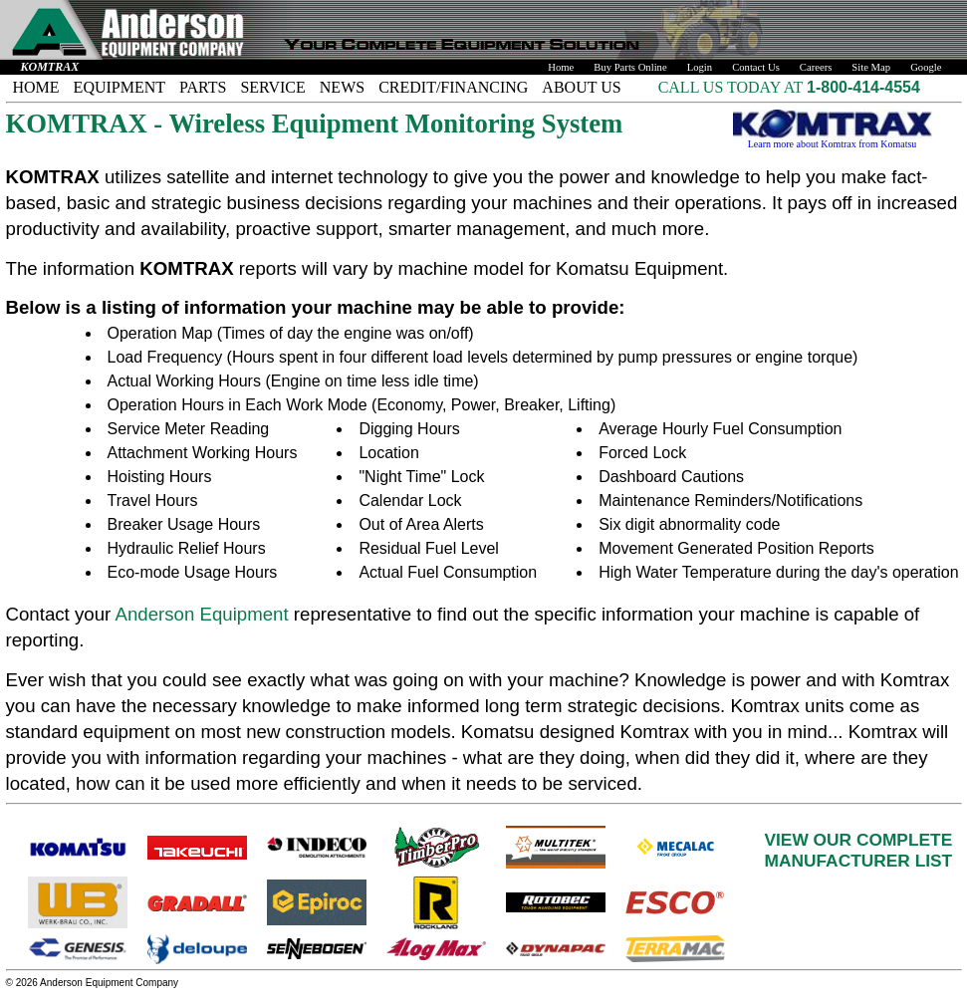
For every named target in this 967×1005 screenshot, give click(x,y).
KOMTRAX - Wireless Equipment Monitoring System (314, 123)
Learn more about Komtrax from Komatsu (832, 139)
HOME (36, 87)
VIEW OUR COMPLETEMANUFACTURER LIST (859, 850)
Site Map (870, 67)
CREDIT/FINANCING (453, 87)
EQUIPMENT (119, 87)
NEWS (342, 87)
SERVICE (272, 87)
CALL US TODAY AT (732, 87)
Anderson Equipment (201, 614)
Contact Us (756, 67)
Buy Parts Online (630, 67)
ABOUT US (581, 87)
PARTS (202, 87)
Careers (816, 67)
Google (925, 67)
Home (561, 67)
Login (699, 67)
